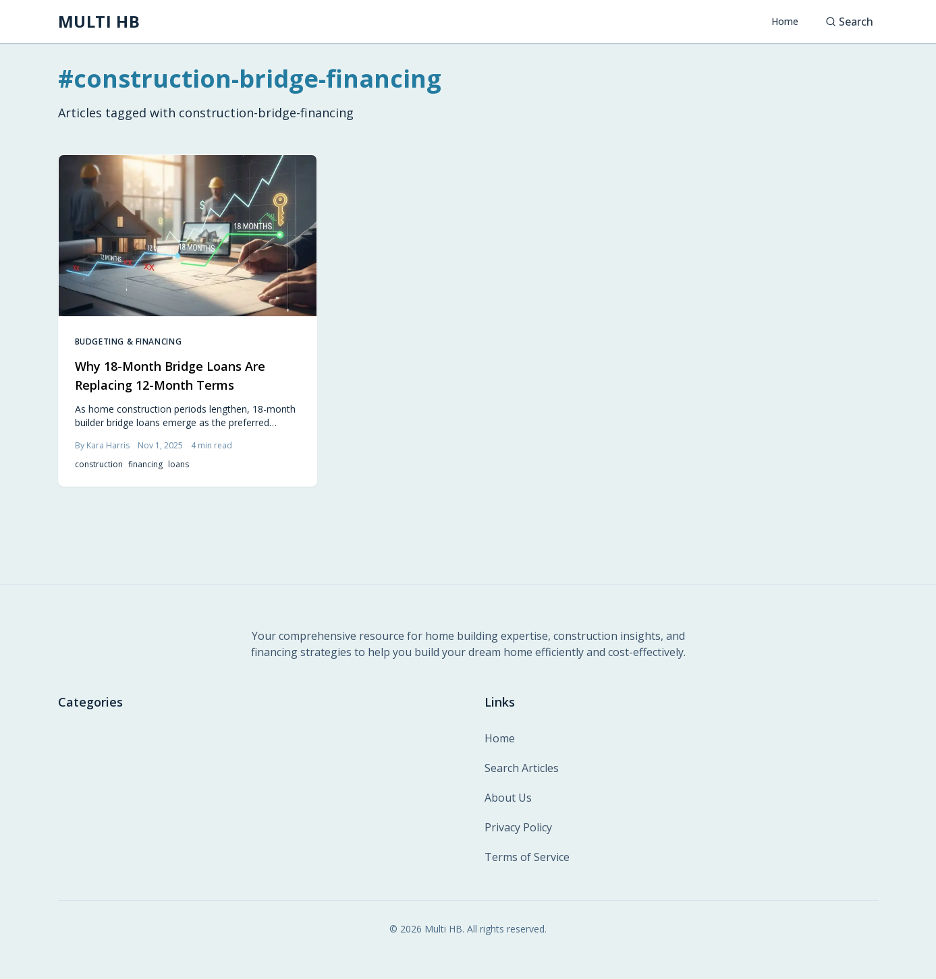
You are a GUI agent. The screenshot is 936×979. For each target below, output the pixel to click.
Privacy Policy (518, 827)
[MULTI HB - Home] (99, 21)
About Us (508, 797)
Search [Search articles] (849, 21)
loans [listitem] (178, 464)
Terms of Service (527, 857)
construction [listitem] (99, 464)
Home (784, 21)
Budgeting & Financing (128, 341)
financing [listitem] (145, 464)
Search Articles (522, 768)
